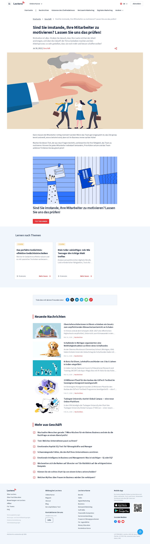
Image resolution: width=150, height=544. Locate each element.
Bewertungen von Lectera (16, 500)
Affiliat (9, 503)
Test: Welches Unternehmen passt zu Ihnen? (57, 441)
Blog (47, 504)
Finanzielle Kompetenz (86, 513)
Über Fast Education (14, 497)
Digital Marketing (84, 501)
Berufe (80, 495)
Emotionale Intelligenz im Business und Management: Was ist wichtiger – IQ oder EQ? (75, 457)
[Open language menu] (124, 3)
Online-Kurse (49, 495)
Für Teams (10, 506)
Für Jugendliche (83, 522)
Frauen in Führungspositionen (88, 519)
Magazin (48, 498)
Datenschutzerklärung (14, 520)
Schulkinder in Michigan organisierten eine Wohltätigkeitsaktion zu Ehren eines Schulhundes (86, 344)
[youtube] (123, 521)
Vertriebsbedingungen (13, 523)
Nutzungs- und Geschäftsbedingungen (18, 518)
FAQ (8, 509)
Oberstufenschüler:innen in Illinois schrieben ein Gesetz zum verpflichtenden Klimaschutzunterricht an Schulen (89, 326)
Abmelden (137, 3)
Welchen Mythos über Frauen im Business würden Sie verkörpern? (66, 477)
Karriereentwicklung (85, 516)
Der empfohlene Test (52, 507)
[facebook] (67, 300)
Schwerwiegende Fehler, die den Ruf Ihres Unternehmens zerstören (68, 452)
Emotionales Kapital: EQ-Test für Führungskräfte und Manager (65, 446)
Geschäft (48, 19)
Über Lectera (11, 494)
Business (81, 504)
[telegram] (81, 300)
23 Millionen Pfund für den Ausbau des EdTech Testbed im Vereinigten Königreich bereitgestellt (89, 381)
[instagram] (119, 521)
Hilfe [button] (49, 520)
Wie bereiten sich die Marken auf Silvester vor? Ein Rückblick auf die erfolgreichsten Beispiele (75, 465)
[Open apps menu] (9, 3)
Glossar (48, 501)
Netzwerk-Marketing (86, 10)
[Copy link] (91, 300)
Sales (80, 498)
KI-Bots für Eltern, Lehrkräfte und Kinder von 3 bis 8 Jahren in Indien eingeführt (90, 363)
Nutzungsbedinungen (13, 515)
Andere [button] (119, 10)
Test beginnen (41, 221)
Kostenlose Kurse (84, 528)
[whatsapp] (86, 300)
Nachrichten (44, 10)
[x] (72, 300)
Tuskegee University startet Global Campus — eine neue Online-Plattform (89, 400)
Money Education (84, 525)
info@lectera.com (51, 516)
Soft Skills (81, 510)
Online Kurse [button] (36, 3)
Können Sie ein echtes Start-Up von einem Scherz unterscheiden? (67, 471)
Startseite (28, 10)
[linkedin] (77, 300)
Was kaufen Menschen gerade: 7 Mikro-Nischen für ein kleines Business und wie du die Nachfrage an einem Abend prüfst (75, 434)
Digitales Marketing (105, 10)
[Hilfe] (140, 532)
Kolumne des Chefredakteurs (63, 10)
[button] (115, 48)
